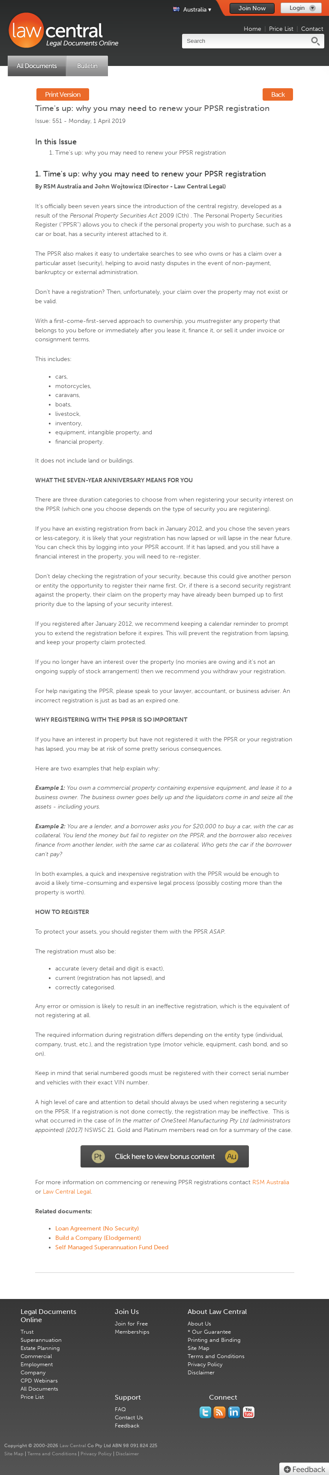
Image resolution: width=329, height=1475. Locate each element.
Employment (37, 1364)
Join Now (252, 8)
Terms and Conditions (216, 1356)
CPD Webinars (39, 1380)
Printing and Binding (214, 1340)
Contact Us (129, 1417)
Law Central (73, 1445)
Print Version (63, 94)
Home (252, 29)
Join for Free (131, 1323)
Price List (281, 29)
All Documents (39, 1388)
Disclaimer (201, 1372)
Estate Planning (40, 1348)
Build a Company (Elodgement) (98, 1238)
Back (277, 94)
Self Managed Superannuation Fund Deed (111, 1247)
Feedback (127, 1425)
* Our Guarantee (209, 1332)
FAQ (120, 1409)
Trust (27, 1332)
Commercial (36, 1356)
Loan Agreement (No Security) (97, 1228)
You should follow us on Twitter (205, 1412)
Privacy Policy (205, 1364)
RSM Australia (270, 1182)
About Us (199, 1323)
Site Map (198, 1348)
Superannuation (41, 1340)
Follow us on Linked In (234, 1412)
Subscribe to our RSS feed (219, 1412)
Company (33, 1372)
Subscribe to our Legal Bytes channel (248, 1412)
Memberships (132, 1332)
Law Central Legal (67, 1191)
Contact (312, 29)
